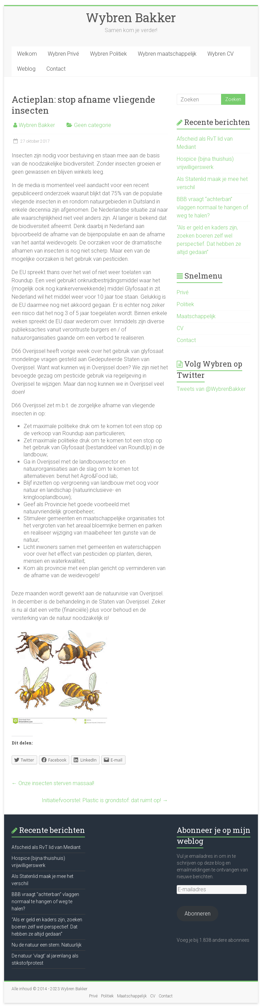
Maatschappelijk (196, 316)
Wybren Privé (63, 54)
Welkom (27, 54)
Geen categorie (92, 125)
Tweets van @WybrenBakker (211, 389)
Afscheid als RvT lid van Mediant (46, 847)
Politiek (185, 304)
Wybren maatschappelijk (167, 54)
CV (180, 328)
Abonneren (197, 913)
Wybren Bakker (131, 17)
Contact (56, 69)
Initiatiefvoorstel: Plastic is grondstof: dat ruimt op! (105, 800)
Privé (183, 292)
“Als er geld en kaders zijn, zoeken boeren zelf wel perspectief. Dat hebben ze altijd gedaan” (47, 927)
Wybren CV (220, 54)
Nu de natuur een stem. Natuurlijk (47, 945)
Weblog (26, 69)
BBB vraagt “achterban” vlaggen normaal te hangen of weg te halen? (212, 207)
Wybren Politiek (108, 54)
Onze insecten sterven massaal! (53, 783)
